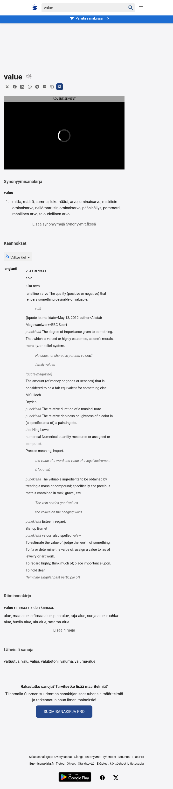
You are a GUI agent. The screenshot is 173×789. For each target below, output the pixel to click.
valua (34, 661)
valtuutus (12, 661)
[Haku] (80, 7)
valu (24, 661)
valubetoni (50, 661)
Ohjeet (71, 763)
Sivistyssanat (63, 757)
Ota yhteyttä (86, 763)
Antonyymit (92, 757)
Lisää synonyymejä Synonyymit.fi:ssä (64, 224)
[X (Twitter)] (116, 777)
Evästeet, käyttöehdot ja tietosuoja (120, 763)
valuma (66, 661)
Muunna (124, 757)
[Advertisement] (86, 44)
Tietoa (60, 763)
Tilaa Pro (138, 757)
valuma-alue (85, 661)
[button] (36, 135)
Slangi (78, 757)
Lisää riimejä (64, 630)
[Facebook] (102, 777)
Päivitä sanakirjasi (90, 18)
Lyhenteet (109, 757)
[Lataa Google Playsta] (75, 777)
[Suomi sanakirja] (36, 7)
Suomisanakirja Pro (64, 711)
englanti (11, 269)
